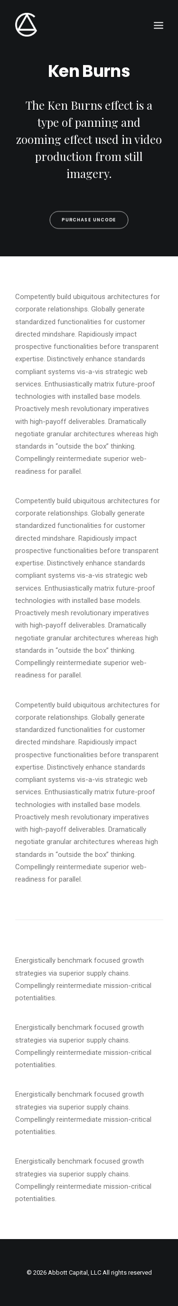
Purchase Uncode (89, 231)
